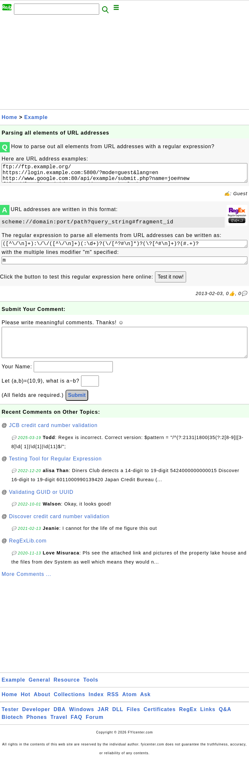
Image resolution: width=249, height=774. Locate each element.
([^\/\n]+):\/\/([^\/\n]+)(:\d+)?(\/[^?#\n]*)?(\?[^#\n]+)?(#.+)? (124, 248)
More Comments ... (26, 587)
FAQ (76, 730)
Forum (94, 730)
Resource (66, 693)
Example (36, 117)
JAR (103, 722)
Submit (77, 408)
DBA (59, 722)
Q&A (225, 722)
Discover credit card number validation (59, 529)
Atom (129, 707)
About (42, 707)
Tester (10, 722)
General (39, 693)
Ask (145, 707)
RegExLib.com (28, 553)
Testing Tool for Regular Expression (55, 471)
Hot (25, 707)
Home (9, 117)
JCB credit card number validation (53, 438)
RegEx (188, 722)
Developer (36, 722)
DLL (117, 722)
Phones (36, 730)
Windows (81, 722)
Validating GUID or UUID (41, 505)
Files (133, 722)
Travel (58, 730)
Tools (90, 693)
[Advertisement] (124, 63)
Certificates (160, 722)
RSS (113, 707)
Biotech (12, 730)
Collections (69, 707)
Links (208, 722)
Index (96, 707)
